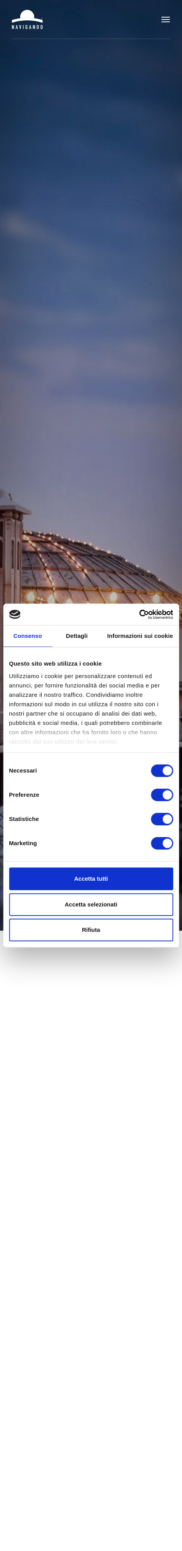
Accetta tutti (91, 878)
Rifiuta (91, 929)
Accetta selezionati (91, 904)
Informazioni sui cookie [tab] (140, 635)
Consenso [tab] (27, 635)
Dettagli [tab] (77, 635)
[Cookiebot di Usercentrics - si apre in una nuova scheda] (139, 614)
